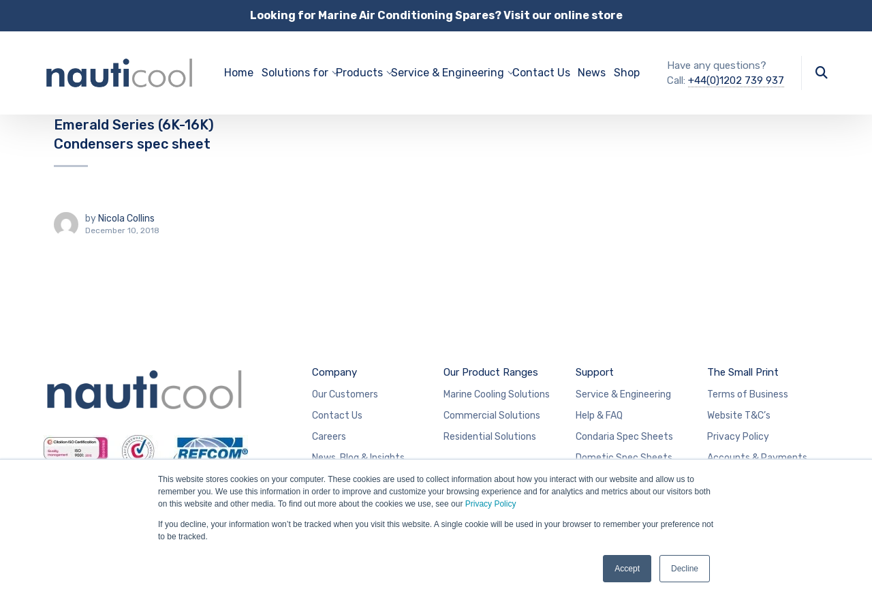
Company (334, 372)
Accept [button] (627, 568)
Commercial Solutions (491, 415)
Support (595, 372)
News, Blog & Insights (358, 458)
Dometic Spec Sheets (624, 458)
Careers (329, 436)
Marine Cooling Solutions (496, 394)
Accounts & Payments (757, 458)
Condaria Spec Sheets (624, 436)
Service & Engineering (623, 394)
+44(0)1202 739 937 (736, 80)
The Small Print (743, 372)
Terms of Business (747, 394)
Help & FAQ (599, 415)
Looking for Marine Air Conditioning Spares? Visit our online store (436, 15)
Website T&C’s (738, 415)
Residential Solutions (489, 436)
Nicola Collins (126, 218)
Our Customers (345, 394)
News (592, 72)
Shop (627, 72)
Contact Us (541, 72)
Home (238, 72)
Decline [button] (684, 568)
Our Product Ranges (490, 372)
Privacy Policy (490, 504)
